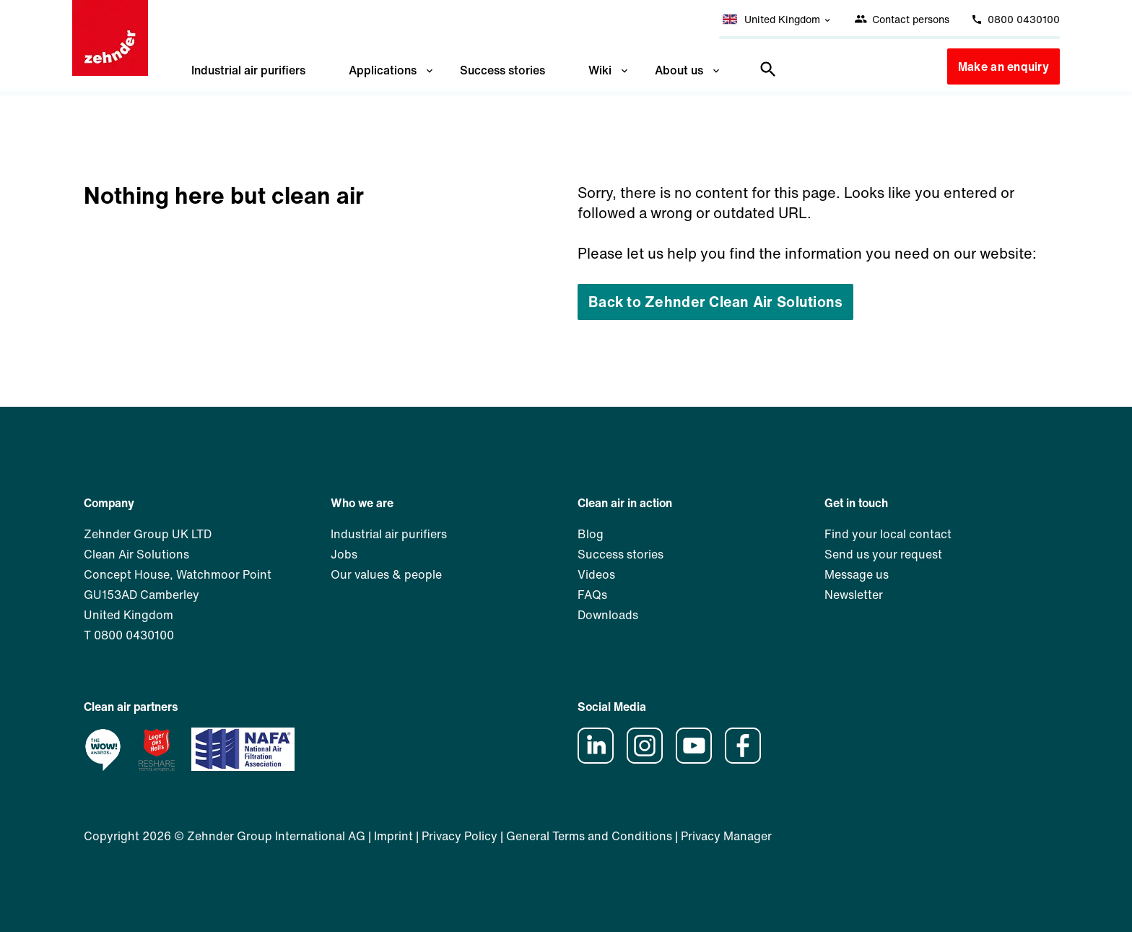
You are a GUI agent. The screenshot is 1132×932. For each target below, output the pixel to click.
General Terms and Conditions (589, 836)
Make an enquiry (1003, 66)
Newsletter (853, 594)
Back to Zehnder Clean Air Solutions (715, 301)
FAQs (592, 594)
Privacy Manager (726, 836)
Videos (596, 574)
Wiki (609, 70)
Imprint (393, 836)
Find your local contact (888, 534)
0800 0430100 (1015, 19)
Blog (591, 534)
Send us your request (883, 554)
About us (688, 70)
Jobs (344, 554)
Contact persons (901, 19)
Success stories (502, 70)
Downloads (608, 615)
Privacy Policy (459, 836)
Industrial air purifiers (248, 70)
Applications (392, 70)
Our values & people (386, 574)
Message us (856, 574)
